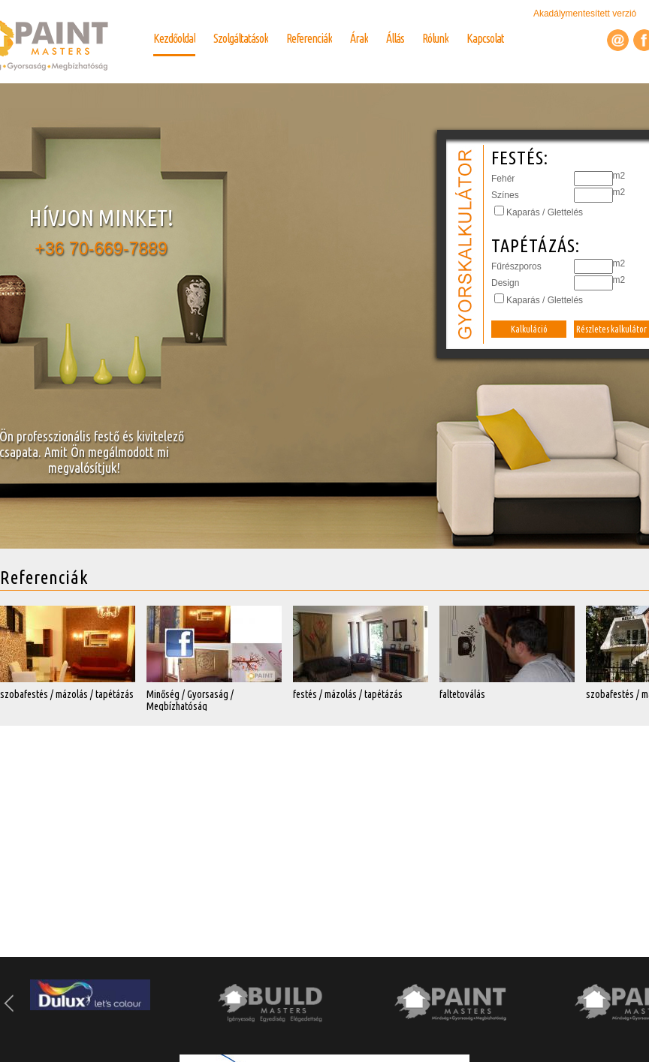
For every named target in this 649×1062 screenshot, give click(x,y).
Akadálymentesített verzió (586, 13)
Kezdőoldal (174, 38)
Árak (359, 38)
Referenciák (309, 38)
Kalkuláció (529, 329)
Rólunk (435, 38)
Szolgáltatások (240, 38)
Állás (395, 38)
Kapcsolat (485, 38)
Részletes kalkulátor (611, 329)
